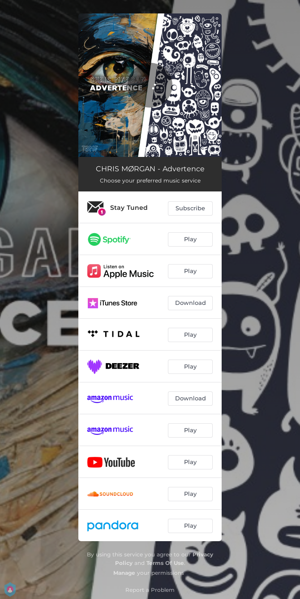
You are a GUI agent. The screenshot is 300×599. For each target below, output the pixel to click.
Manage (124, 572)
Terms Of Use (165, 563)
